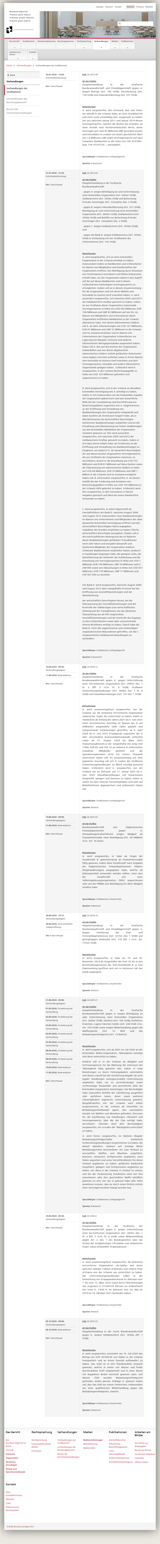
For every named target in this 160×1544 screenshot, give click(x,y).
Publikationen (127, 41)
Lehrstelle (139, 1458)
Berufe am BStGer (143, 1450)
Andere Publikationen (119, 1458)
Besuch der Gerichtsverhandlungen (19, 111)
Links (8, 1503)
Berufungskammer (66, 41)
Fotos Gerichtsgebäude (117, 1452)
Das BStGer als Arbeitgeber (141, 1444)
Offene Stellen (141, 1462)
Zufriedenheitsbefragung (121, 1462)
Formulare (36, 1451)
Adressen (10, 1499)
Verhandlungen (101, 41)
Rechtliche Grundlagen (11, 1463)
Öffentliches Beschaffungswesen (118, 1445)
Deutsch (130, 6)
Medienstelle (89, 1448)
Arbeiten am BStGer (14, 53)
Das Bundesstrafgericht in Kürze (16, 1443)
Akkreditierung (90, 1444)
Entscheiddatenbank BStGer (41, 1445)
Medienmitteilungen (93, 1440)
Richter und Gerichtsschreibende (15, 1470)
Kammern (10, 1454)
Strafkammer (29, 41)
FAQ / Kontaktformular (14, 1493)
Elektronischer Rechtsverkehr (12, 1508)
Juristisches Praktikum (145, 1454)
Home (9, 65)
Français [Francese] (140, 6)
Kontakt (32, 52)
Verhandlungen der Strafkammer (66, 1441)
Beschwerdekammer (47, 41)
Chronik (9, 1450)
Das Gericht (14, 41)
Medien (115, 41)
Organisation (12, 1458)
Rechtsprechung (84, 41)
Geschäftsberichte (117, 1440)
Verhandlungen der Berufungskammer (17, 100)
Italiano (149, 6)
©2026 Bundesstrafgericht (20, 1526)
